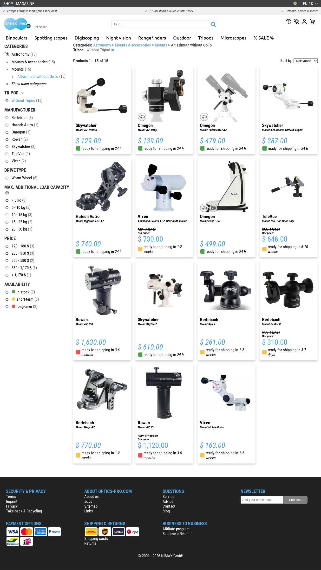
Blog (166, 511)
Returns (90, 543)
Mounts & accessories (133, 45)
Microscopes (233, 37)
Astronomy (102, 45)
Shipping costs (96, 538)
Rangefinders (152, 37)
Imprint (11, 501)
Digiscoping (87, 37)
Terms (11, 496)
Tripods (205, 37)
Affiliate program (176, 528)
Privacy (12, 506)
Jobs (88, 501)
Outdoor (182, 37)
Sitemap (91, 506)
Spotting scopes (50, 37)
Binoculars (16, 37)
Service (168, 496)
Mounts (161, 45)
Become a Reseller (178, 533)
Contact (169, 506)
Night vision (118, 37)
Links (88, 511)
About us (91, 496)
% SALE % (264, 37)
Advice (168, 501)
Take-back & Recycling (24, 511)
